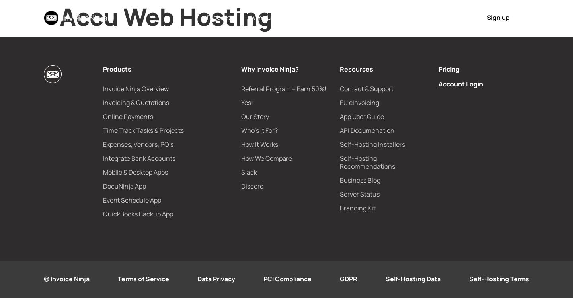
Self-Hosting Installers (372, 144)
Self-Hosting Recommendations (367, 162)
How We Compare (266, 158)
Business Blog (360, 180)
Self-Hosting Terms (499, 279)
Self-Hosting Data (413, 279)
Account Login (461, 84)
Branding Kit (358, 208)
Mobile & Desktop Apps (135, 172)
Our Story (255, 116)
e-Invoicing (313, 17)
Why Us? (265, 17)
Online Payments (128, 116)
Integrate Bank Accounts (139, 158)
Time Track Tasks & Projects (143, 130)
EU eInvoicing (359, 102)
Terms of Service (143, 279)
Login (452, 18)
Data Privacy (216, 279)
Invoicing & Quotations (136, 102)
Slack (249, 172)
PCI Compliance (287, 279)
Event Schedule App (132, 200)
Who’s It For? (259, 130)
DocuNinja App (124, 186)
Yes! (247, 102)
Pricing (349, 17)
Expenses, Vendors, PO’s (138, 144)
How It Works (387, 17)
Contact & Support (367, 88)
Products (220, 17)
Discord (252, 186)
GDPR (348, 279)
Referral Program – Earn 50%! (284, 88)
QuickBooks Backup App (138, 214)
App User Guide (362, 116)
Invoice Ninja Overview (136, 88)
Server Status (360, 194)
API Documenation (367, 130)
